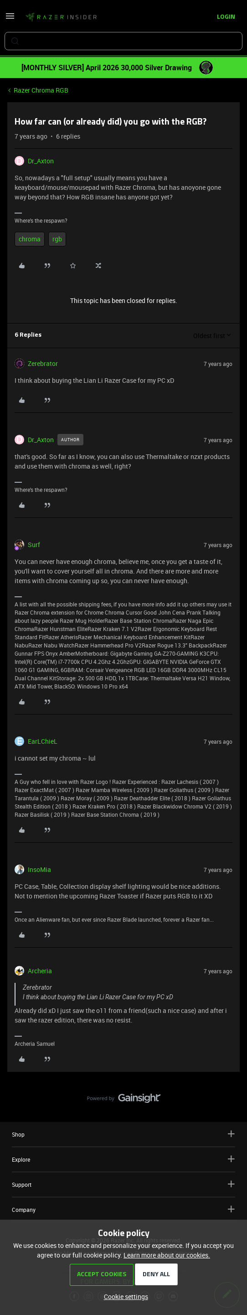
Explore (123, 1159)
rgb (57, 239)
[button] (10, 19)
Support (123, 1184)
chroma (30, 239)
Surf (34, 544)
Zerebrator (43, 363)
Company (123, 1209)
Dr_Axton (41, 161)
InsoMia (39, 869)
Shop (123, 1134)
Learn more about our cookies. (167, 1255)
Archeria (40, 970)
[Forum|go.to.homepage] (61, 17)
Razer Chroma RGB (41, 90)
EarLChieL (42, 741)
